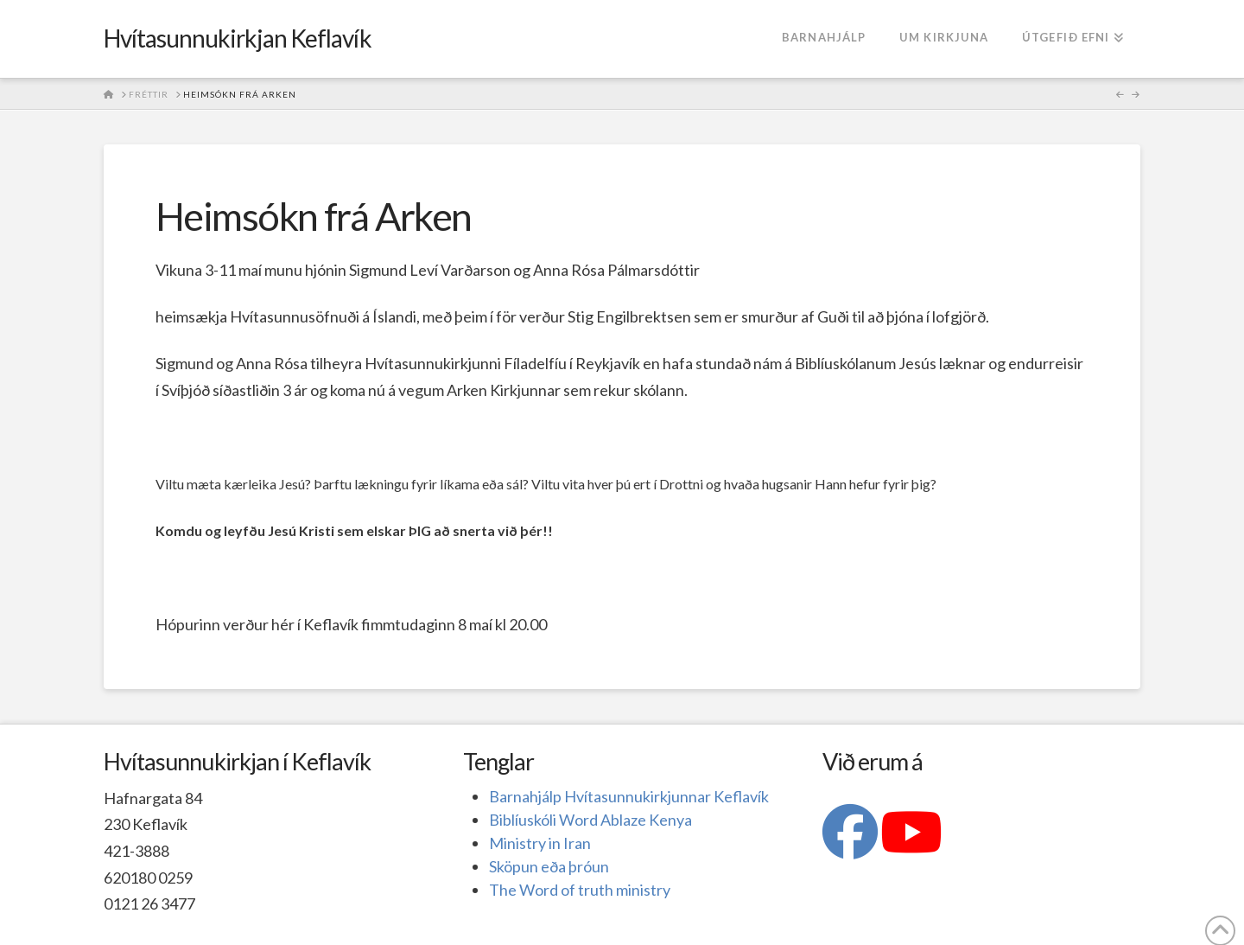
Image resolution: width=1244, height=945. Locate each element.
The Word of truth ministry (579, 889)
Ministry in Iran (540, 842)
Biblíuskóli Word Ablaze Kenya (590, 819)
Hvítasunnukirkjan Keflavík (237, 38)
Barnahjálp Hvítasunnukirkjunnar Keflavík (629, 796)
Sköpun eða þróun (549, 866)
